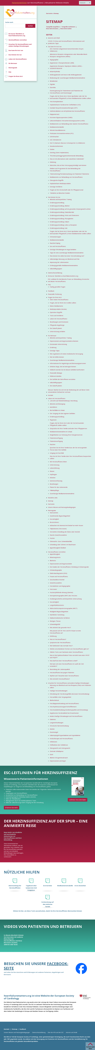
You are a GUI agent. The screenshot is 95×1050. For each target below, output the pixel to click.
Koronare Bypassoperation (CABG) (61, 117)
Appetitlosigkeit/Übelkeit (58, 548)
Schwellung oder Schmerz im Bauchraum (63, 544)
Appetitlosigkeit (55, 554)
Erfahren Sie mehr (11, 808)
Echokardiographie (56, 570)
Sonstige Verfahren (56, 187)
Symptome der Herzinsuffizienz (60, 642)
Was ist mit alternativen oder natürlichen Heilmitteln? (67, 159)
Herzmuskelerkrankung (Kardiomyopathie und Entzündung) (69, 710)
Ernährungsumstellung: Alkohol (59, 206)
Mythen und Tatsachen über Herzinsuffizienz (64, 676)
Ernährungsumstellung (57, 203)
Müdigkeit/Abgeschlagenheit (59, 611)
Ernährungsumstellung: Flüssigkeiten (61, 218)
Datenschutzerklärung (55, 273)
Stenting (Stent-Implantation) (59, 152)
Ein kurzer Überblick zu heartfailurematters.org (17, 34)
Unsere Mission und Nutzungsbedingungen (62, 507)
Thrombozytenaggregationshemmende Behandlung (66, 156)
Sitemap (50, 501)
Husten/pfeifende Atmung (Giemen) (61, 592)
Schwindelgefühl (55, 624)
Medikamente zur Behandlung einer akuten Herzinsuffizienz (69, 124)
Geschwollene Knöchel (57, 580)
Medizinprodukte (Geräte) (58, 309)
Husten (52, 538)
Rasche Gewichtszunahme (58, 535)
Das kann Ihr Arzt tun (16, 50)
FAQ (10, 72)
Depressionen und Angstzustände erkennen (64, 341)
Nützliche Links (52, 498)
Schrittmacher (54, 136)
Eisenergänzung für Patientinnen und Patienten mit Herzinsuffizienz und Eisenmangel (66, 92)
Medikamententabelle (57, 127)
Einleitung (53, 162)
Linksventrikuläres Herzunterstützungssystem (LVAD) (67, 121)
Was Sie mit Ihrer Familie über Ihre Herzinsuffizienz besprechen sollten (70, 457)
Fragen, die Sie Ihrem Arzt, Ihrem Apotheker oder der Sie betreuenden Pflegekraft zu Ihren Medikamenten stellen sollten (70, 97)
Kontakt (50, 395)
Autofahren (53, 407)
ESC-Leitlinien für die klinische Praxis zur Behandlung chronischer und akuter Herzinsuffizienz (68, 280)
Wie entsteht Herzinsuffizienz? (60, 679)
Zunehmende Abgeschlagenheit (60, 516)
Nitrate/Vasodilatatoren (57, 130)
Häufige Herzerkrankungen (58, 691)
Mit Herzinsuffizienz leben (58, 462)
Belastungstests (55, 557)
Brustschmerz (54, 522)
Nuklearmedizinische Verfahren (60, 618)
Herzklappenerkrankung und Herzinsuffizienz (64, 703)
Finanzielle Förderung (55, 294)
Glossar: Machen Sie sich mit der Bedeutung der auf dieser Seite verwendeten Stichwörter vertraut (68, 391)
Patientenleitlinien (19, 3)
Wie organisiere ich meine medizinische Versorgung (66, 354)
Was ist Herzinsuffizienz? (58, 639)
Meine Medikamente (56, 306)
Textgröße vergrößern (53, 27)
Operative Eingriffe (56, 312)
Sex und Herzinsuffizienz (58, 246)
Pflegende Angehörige (57, 325)
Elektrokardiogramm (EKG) (58, 573)
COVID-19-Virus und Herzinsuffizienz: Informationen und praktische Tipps (66, 42)
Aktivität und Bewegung (57, 404)
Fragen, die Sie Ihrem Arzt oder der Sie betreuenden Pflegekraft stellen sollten (67, 424)
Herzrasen (53, 589)
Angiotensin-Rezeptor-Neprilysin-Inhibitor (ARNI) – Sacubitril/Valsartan (66, 67)
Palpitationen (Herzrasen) (58, 529)
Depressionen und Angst (58, 761)
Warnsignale (13, 68)
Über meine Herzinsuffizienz (59, 300)
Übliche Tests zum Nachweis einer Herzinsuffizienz (66, 652)
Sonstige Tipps (55, 351)
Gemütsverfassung (56, 481)
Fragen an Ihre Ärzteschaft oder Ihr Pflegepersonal (66, 190)
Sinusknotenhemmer (56, 146)
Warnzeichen (54, 513)
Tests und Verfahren (56, 315)
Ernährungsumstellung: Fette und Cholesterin (64, 215)
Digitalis (52, 84)
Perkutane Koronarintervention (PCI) (62, 133)
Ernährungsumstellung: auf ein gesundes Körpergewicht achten (70, 209)
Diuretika (53, 87)
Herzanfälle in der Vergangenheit (60, 697)
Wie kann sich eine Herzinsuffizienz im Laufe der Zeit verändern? (67, 665)
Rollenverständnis (55, 376)
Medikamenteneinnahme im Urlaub (61, 432)
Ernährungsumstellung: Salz (58, 228)
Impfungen (53, 474)
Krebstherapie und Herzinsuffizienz (61, 738)
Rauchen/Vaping (55, 243)
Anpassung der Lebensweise (59, 262)
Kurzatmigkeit (54, 519)
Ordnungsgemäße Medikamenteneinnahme (64, 265)
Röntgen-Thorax (55, 621)
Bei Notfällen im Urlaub (57, 410)
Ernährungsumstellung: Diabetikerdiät (62, 212)
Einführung (53, 636)
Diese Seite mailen (66, 28)
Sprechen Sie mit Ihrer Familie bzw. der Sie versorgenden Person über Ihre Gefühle (68, 449)
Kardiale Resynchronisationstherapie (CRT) (64, 108)
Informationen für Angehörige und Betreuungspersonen (68, 363)
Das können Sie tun (15, 55)
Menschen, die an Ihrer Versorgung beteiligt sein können (68, 165)
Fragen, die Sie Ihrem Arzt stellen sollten (63, 303)
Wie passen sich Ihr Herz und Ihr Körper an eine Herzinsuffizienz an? (65, 632)
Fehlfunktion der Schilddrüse (59, 745)
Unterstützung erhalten (57, 331)
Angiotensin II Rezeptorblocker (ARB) (62, 63)
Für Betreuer (13, 63)
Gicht (51, 754)
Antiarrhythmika (55, 71)
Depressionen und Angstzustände (61, 564)
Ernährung (53, 347)
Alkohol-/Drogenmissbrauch (59, 758)
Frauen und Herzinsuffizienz (59, 576)
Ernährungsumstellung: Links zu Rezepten (63, 225)
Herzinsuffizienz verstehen (18, 40)
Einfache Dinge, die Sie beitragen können (63, 366)
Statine (52, 149)
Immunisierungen (55, 237)
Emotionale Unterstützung (58, 344)
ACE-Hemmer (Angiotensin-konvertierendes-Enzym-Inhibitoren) (67, 50)
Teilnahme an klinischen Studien (60, 193)
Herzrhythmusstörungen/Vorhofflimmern (63, 707)
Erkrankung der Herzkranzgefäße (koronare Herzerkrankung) (69, 694)
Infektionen (53, 742)
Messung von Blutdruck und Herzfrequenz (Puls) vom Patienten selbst (70, 686)
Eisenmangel (54, 732)
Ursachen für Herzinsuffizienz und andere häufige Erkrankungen (22, 45)
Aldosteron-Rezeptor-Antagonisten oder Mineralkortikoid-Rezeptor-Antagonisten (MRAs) (68, 55)
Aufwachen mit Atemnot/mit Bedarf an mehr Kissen (66, 525)
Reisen (52, 471)
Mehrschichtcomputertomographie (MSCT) (63, 608)
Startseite (49, 13)
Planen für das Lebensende (58, 487)
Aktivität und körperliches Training (61, 199)
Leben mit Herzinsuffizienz (18, 59)
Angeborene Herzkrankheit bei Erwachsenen (64, 713)
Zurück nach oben (90, 1048)
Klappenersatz (54, 114)
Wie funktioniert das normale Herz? (61, 646)
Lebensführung (55, 468)
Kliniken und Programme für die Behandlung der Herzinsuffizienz (65, 170)
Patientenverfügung (56, 438)
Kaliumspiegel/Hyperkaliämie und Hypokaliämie (65, 735)
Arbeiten (52, 478)
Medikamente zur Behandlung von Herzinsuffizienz (66, 177)
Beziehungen (54, 484)
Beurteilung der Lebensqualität (60, 669)
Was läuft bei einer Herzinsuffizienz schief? (64, 661)
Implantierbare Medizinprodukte (60, 183)
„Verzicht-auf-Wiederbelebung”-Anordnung (63, 401)
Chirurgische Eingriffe (56, 180)
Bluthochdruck (54, 700)
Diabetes (53, 719)
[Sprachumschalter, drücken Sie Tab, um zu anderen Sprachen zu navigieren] (85, 3)
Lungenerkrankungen (56, 723)
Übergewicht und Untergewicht (60, 748)
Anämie (52, 729)
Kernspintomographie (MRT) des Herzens (63, 596)
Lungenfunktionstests (57, 605)
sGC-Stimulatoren (55, 140)
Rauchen (52, 444)
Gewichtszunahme (56, 583)
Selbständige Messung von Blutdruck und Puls (64, 259)
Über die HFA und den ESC (56, 1032)
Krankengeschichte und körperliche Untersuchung (66, 599)
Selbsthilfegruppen (56, 269)
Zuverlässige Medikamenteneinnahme (62, 360)
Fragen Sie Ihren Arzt (16, 76)
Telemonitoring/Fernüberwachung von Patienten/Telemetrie (69, 174)
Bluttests (53, 560)
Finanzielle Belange (56, 373)
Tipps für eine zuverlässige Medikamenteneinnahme (66, 253)
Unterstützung (54, 465)
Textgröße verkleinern (68, 27)
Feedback (51, 291)
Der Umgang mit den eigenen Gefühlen (62, 413)
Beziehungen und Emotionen (59, 322)
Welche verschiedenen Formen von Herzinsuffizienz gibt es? (69, 649)
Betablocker (54, 81)
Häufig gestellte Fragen (57, 287)
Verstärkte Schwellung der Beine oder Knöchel (65, 532)
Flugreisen (53, 420)
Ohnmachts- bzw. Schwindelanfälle (61, 541)
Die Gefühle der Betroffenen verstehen (62, 379)
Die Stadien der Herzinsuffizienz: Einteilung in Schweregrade (69, 567)
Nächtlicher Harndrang (57, 615)
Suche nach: (9, 22)
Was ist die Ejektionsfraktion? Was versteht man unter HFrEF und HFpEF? (69, 656)
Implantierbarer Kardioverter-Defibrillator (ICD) (65, 105)
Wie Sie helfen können (57, 357)
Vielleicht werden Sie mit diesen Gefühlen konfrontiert (67, 370)
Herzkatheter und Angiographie (60, 586)
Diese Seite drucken (52, 28)
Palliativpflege (54, 490)
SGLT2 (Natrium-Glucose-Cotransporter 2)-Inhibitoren (67, 143)
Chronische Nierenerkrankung (59, 726)
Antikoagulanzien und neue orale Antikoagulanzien (66, 75)
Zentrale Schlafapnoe (56, 751)
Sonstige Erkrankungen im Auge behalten (63, 249)
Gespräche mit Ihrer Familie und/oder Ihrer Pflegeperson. (68, 428)
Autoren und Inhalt (54, 38)
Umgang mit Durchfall (57, 453)
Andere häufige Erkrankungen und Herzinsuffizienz (66, 716)
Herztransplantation (56, 101)
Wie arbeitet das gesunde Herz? (60, 627)
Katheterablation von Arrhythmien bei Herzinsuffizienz (67, 111)
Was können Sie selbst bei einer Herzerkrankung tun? (67, 256)
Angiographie (54, 60)
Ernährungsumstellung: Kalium (59, 222)
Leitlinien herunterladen (77, 800)
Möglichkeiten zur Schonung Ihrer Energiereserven (66, 435)
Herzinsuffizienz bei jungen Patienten (62, 672)
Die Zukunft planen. (56, 328)
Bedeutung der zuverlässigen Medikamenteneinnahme (67, 78)
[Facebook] (81, 968)
